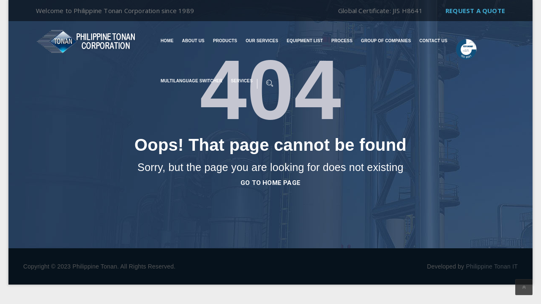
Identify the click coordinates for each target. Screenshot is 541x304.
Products (225, 41)
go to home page (270, 183)
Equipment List (305, 41)
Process (341, 41)
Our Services (262, 41)
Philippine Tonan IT (492, 266)
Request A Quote (475, 10)
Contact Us (433, 41)
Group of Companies (386, 41)
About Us (193, 41)
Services (242, 81)
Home (167, 41)
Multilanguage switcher (191, 81)
